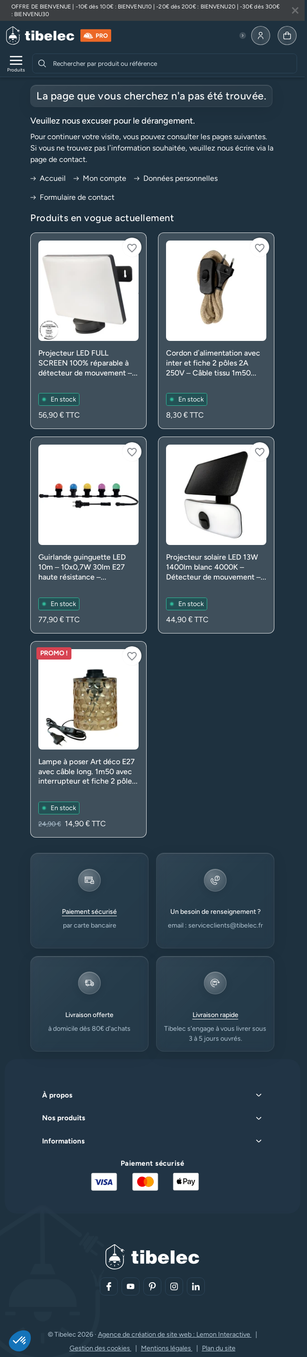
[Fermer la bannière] (295, 10)
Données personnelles (176, 178)
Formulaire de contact (72, 197)
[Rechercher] (42, 63)
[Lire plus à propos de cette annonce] (152, 10)
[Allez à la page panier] (287, 35)
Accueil (48, 178)
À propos (57, 1095)
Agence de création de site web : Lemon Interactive (175, 1334)
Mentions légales (167, 1348)
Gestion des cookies (101, 1348)
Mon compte (99, 178)
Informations (63, 1141)
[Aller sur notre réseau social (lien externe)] (109, 1286)
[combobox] (174, 63)
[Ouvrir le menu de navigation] (16, 63)
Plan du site (219, 1348)
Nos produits (63, 1118)
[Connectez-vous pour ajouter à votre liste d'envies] (132, 247)
